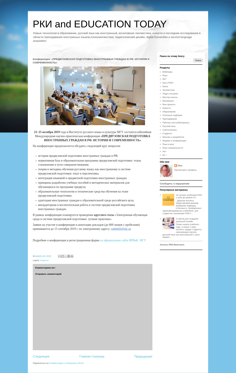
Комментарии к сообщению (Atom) (67, 363)
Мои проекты (168, 104)
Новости (44, 260)
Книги (165, 86)
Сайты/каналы (169, 130)
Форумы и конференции (174, 140)
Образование (169, 111)
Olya (180, 165)
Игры (164, 75)
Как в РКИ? (167, 83)
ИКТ (164, 79)
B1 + (164, 155)
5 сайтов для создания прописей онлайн (187, 220)
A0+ (164, 151)
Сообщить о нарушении (174, 183)
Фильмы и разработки (173, 137)
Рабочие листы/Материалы (175, 122)
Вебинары (167, 72)
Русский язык (169, 126)
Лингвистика (168, 90)
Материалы (168, 101)
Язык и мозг (168, 144)
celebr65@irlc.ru (121, 228)
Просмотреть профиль (185, 170)
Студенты (167, 133)
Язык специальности (172, 148)
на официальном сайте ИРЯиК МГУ (123, 240)
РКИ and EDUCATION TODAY (100, 24)
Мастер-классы (169, 97)
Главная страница (91, 356)
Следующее (41, 356)
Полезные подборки (172, 115)
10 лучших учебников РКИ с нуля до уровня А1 (189, 196)
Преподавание (169, 119)
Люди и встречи (170, 93)
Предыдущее (143, 356)
